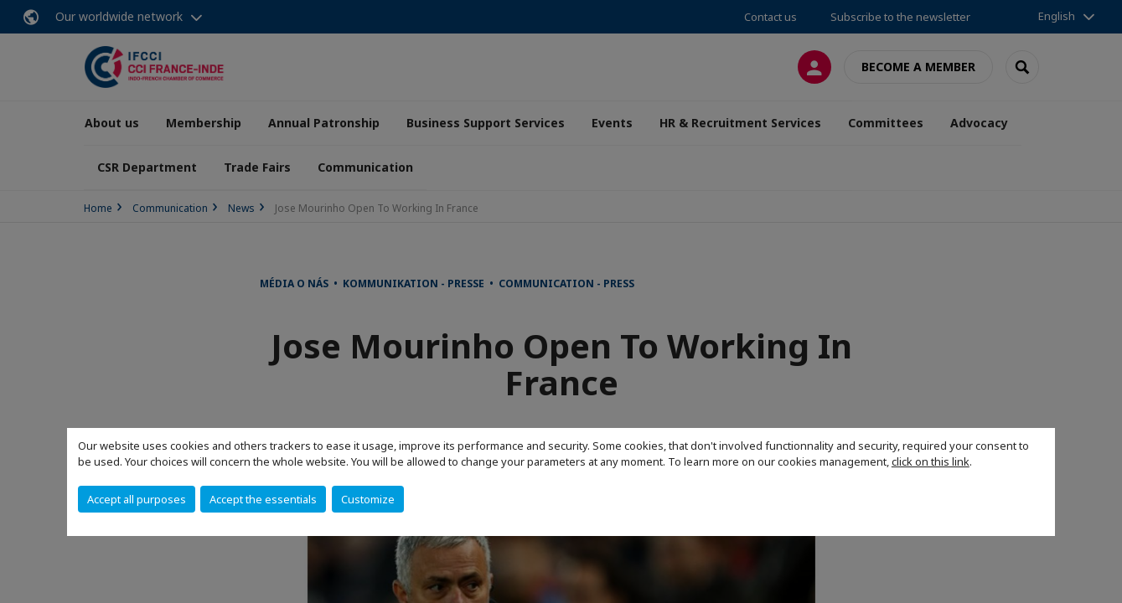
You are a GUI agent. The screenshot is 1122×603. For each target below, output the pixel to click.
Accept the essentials (263, 499)
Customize (368, 499)
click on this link (930, 461)
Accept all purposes (136, 499)
